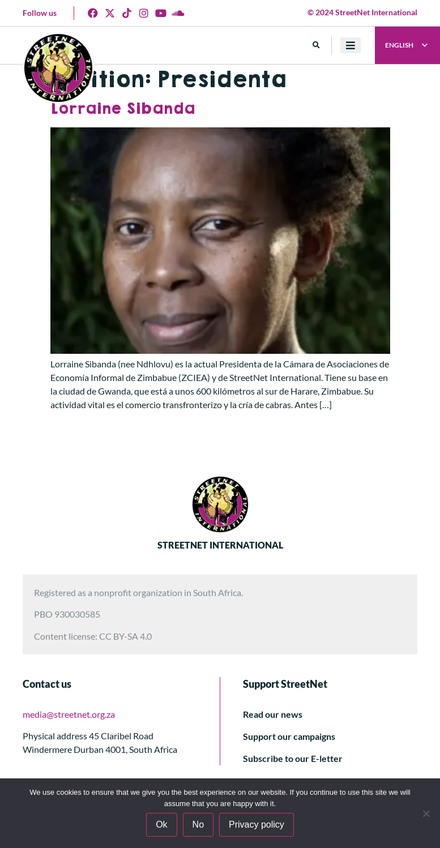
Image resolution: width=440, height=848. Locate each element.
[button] (316, 45)
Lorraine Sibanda (122, 109)
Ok (161, 824)
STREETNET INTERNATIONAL (220, 544)
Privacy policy (256, 824)
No (198, 824)
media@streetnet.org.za (69, 714)
